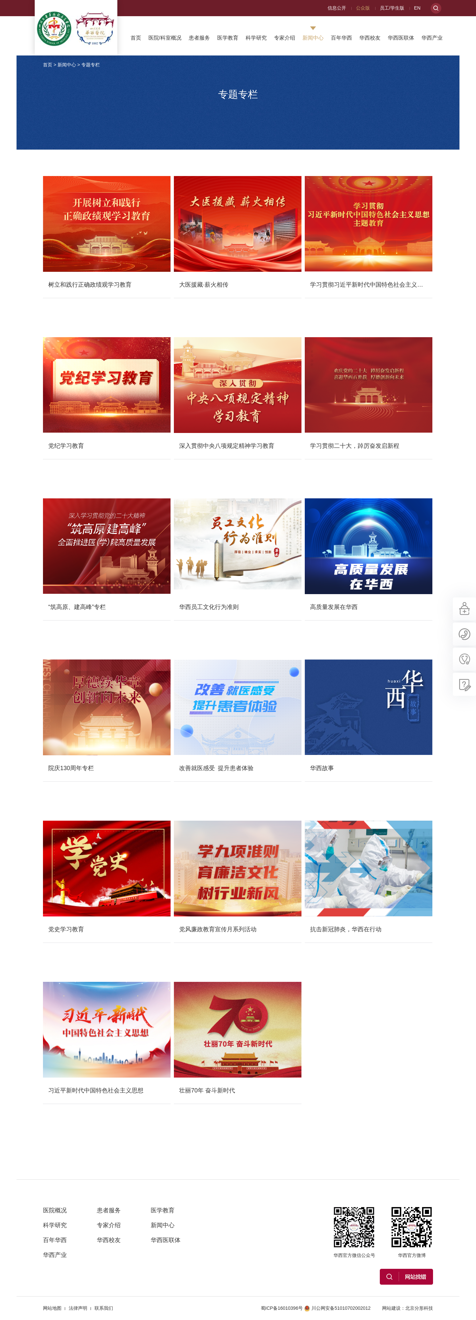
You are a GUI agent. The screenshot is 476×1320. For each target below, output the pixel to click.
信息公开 (337, 8)
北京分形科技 (419, 1308)
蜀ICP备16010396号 (282, 1308)
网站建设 (391, 1308)
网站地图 (52, 1308)
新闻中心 (313, 38)
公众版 (363, 8)
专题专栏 (90, 64)
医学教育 (227, 38)
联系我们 (104, 1308)
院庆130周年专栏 (71, 768)
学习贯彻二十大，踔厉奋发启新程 (354, 446)
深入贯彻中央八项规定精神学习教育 (226, 446)
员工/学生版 (392, 8)
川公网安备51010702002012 (337, 1308)
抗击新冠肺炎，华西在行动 (345, 929)
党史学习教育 (66, 929)
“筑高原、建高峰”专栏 (77, 607)
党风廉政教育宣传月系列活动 (218, 929)
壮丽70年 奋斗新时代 (207, 1090)
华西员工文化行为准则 (209, 607)
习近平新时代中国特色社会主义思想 (95, 1090)
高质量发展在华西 (334, 607)
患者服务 (199, 38)
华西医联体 (401, 38)
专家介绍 (284, 38)
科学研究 (256, 38)
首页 (136, 38)
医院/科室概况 (164, 38)
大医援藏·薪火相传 (203, 284)
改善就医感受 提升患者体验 (216, 768)
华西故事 (322, 768)
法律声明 (78, 1308)
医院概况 (55, 1210)
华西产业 (432, 38)
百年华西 (341, 38)
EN (417, 8)
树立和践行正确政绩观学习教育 (90, 284)
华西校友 (369, 38)
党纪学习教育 (66, 446)
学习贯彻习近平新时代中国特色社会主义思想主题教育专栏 (387, 284)
